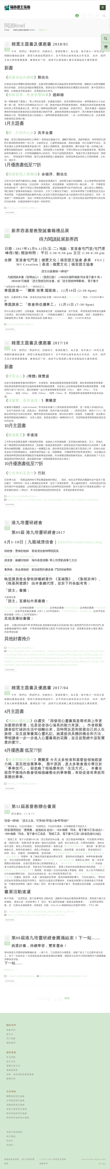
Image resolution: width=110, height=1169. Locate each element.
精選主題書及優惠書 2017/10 (39, 343)
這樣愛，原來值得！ (25, 400)
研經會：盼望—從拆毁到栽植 (19, 556)
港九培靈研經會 (27, 522)
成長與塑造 (88, 654)
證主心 (9, 1034)
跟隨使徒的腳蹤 (21, 77)
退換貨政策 (12, 1070)
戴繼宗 (97, 654)
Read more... (10, 212)
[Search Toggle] (104, 16)
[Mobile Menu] (103, 7)
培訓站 (9, 1145)
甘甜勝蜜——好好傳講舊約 (58, 860)
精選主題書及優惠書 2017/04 (39, 687)
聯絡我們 (11, 1043)
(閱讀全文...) (10, 970)
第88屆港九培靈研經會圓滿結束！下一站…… (55, 938)
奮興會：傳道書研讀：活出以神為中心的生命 (27, 575)
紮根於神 (38, 661)
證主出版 (53, 915)
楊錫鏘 (7, 661)
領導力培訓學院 (14, 1132)
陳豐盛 (96, 500)
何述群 (61, 651)
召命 (6, 654)
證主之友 (11, 1061)
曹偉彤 (67, 658)
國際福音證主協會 (15, 1096)
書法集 (60, 658)
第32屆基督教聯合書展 (33, 806)
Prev (41, 998)
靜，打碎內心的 (21, 133)
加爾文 (75, 651)
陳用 (44, 665)
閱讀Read (33, 208)
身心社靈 (91, 661)
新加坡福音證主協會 (16, 1113)
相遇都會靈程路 (74, 846)
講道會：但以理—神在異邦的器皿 (21, 566)
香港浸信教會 (11, 607)
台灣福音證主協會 (15, 1100)
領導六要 (70, 911)
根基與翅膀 (97, 658)
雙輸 (54, 665)
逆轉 (17, 665)
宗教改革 (42, 654)
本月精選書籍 (22, 208)
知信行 (9, 1140)
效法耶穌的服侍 (21, 760)
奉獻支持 (11, 1030)
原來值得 (11, 500)
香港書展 (61, 665)
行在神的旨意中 (21, 473)
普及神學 (34, 658)
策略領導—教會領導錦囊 (28, 95)
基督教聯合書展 (23, 915)
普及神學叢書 (45, 658)
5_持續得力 (12, 911)
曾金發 (74, 658)
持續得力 (44, 915)
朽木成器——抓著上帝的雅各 (78, 863)
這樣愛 (89, 500)
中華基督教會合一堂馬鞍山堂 (77, 611)
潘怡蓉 (29, 661)
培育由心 (15, 376)
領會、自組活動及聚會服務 (20, 1074)
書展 (54, 658)
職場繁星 (15, 435)
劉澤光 (68, 651)
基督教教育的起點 (33, 500)
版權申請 (11, 1078)
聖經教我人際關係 (23, 174)
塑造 (25, 654)
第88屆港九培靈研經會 (68, 976)
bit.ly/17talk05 (75, 297)
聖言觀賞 (52, 661)
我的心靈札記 (19, 721)
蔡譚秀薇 (70, 661)
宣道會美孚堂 (41, 607)
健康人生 (22, 911)
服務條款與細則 (11, 1159)
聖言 (45, 661)
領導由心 (62, 915)
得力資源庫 (32, 911)
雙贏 (49, 665)
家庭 (62, 654)
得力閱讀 (35, 915)
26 (61, 999)
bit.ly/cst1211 (61, 318)
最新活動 (11, 324)
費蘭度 (82, 500)
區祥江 (83, 651)
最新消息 (11, 208)
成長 (80, 654)
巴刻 (44, 500)
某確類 (88, 658)
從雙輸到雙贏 (71, 654)
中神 (9, 651)
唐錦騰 (12, 654)
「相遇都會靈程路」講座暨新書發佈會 (72, 853)
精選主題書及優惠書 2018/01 (39, 44)
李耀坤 (81, 658)
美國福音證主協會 (15, 1105)
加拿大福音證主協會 (16, 1109)
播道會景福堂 (71, 607)
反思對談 (100, 651)
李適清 (50, 500)
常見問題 (11, 1057)
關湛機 (38, 665)
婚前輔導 (33, 654)
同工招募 (11, 1038)
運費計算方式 (13, 1066)
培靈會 (19, 654)
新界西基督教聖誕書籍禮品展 (40, 230)
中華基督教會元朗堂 (21, 651)
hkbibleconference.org (80, 542)
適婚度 (31, 665)
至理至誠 (61, 661)
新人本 (25, 658)
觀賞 (77, 661)
